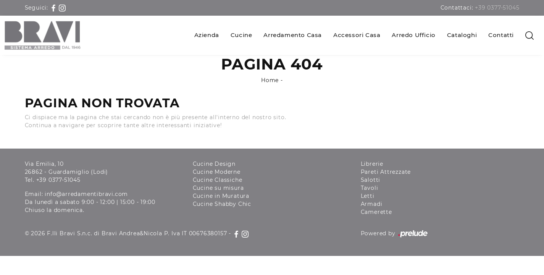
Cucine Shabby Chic (222, 204)
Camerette (376, 212)
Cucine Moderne (217, 171)
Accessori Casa (356, 35)
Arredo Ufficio (413, 35)
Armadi (372, 204)
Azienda (206, 35)
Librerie (372, 163)
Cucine (241, 35)
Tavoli (369, 187)
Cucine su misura (218, 187)
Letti (368, 195)
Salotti (371, 179)
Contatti (501, 35)
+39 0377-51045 (497, 7)
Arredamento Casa (292, 35)
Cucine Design (214, 163)
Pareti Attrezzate (386, 171)
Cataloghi (462, 35)
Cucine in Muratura (221, 195)
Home (270, 80)
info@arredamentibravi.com (86, 194)
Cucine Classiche (217, 179)
